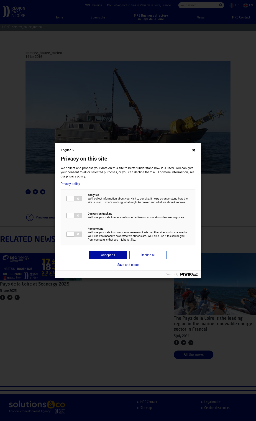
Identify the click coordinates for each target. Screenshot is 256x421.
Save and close (128, 265)
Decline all (148, 255)
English (68, 150)
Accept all (108, 255)
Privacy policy (70, 184)
